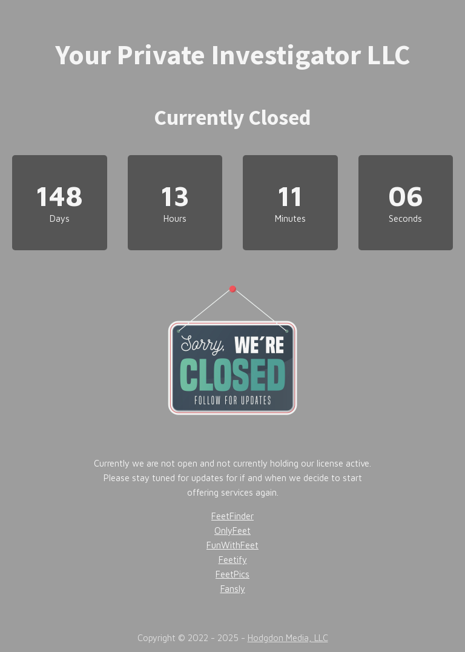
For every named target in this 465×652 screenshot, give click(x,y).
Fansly (232, 589)
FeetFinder (232, 516)
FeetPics (232, 574)
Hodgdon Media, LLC (288, 638)
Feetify (233, 559)
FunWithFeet (232, 545)
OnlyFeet (232, 530)
